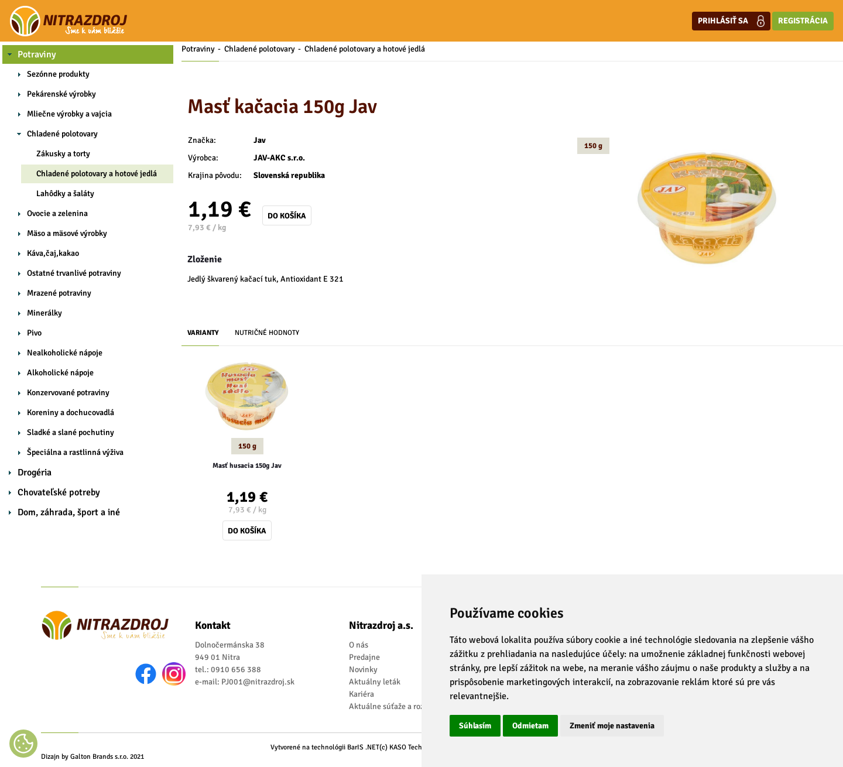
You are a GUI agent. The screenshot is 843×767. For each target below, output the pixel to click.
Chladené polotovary (62, 134)
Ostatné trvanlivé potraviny (74, 273)
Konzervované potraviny (68, 393)
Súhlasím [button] (475, 726)
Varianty (203, 332)
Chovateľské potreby (59, 492)
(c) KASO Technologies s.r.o (420, 747)
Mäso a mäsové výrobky (67, 233)
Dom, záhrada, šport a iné (69, 512)
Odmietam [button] (530, 726)
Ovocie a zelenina (57, 213)
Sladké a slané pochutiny (70, 432)
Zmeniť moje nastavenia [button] (612, 726)
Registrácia (803, 21)
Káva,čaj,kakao (53, 253)
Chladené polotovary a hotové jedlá (96, 174)
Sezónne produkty (58, 74)
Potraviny (37, 54)
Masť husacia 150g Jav (247, 465)
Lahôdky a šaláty (65, 193)
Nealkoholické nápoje (64, 353)
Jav (259, 140)
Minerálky (44, 313)
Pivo (34, 333)
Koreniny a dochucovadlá (70, 412)
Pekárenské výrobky (61, 94)
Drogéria (35, 472)
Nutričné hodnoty (267, 332)
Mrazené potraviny (59, 293)
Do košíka (287, 216)
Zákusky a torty (63, 154)
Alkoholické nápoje (60, 373)
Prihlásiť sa (731, 21)
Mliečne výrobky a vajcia (69, 114)
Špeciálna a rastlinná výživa (75, 452)
